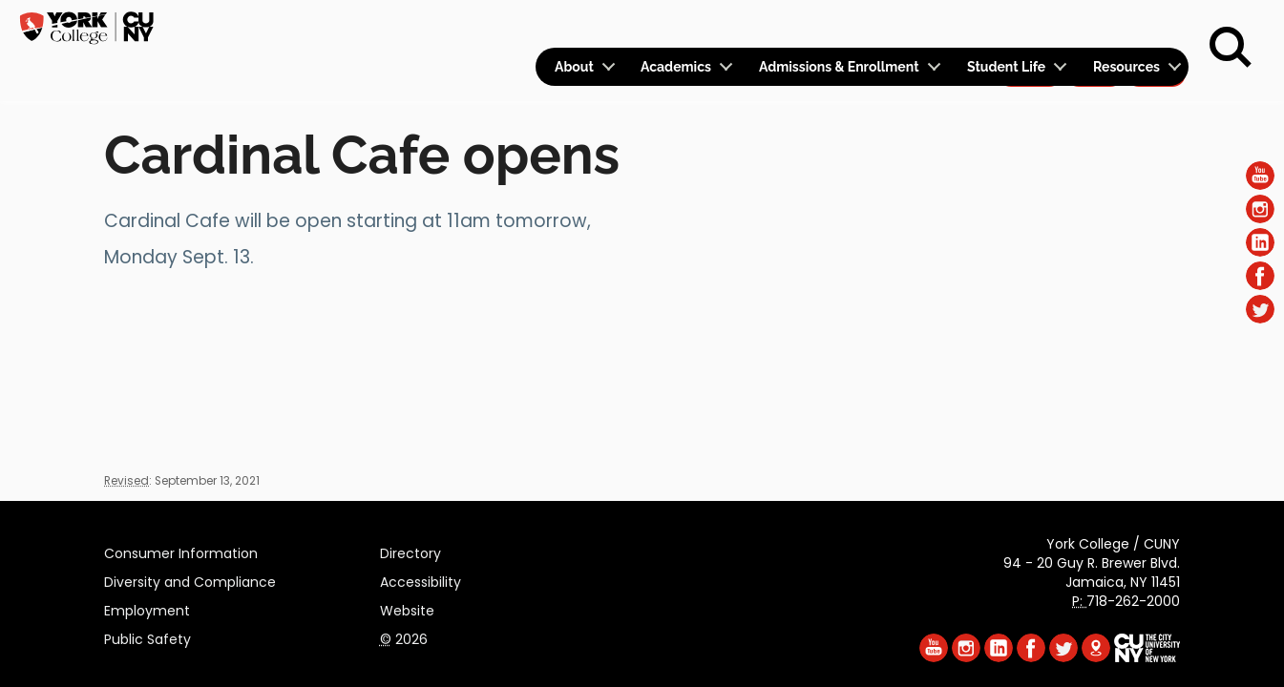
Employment (147, 607)
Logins (842, 25)
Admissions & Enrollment (839, 66)
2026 (404, 636)
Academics (676, 66)
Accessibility (420, 579)
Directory (410, 550)
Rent (1156, 24)
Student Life (1006, 66)
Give (1094, 24)
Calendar (937, 25)
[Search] (1231, 48)
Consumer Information (181, 550)
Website (407, 607)
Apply (1029, 24)
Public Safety (147, 636)
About (574, 66)
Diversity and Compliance (190, 579)
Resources (1126, 66)
